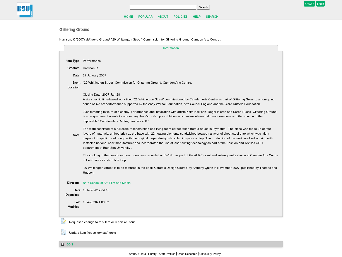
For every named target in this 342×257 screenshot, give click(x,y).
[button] (64, 221)
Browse (309, 3)
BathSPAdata (137, 253)
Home (128, 16)
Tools (67, 244)
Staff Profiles (167, 253)
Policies (181, 16)
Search (212, 16)
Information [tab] (171, 48)
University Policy (210, 253)
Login (320, 3)
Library (152, 253)
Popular (145, 16)
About (163, 16)
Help (197, 16)
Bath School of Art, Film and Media (107, 182)
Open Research (187, 253)
